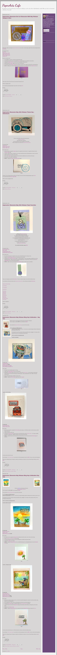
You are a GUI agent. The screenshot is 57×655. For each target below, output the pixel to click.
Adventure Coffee (6, 152)
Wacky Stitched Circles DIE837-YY (8, 366)
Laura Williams (5, 285)
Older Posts (38, 648)
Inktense (12, 471)
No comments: (14, 187)
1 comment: (13, 94)
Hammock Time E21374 (6, 595)
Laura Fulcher (4, 299)
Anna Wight (4, 293)
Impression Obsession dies (16, 47)
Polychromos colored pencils (10, 538)
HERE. (22, 85)
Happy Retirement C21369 (6, 533)
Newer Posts (5, 648)
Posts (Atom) (8, 651)
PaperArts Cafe (11, 5)
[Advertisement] (21, 103)
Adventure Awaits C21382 (6, 426)
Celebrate (9, 540)
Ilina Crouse (4, 296)
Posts (45, 29)
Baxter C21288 (5, 250)
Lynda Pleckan (5, 289)
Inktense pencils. (25, 372)
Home (22, 648)
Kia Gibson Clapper (5, 298)
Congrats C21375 (5, 364)
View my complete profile (46, 26)
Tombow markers (29, 433)
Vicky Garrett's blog (10, 457)
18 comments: (14, 469)
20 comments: (14, 644)
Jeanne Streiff (4, 297)
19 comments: (14, 311)
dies (5, 96)
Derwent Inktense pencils (24, 603)
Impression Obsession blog (26, 142)
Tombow (15, 471)
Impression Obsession (9, 96)
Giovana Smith (5, 295)
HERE (35, 175)
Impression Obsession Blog (22, 243)
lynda (47, 15)
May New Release (19, 489)
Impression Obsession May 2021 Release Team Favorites (19, 205)
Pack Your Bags (19, 261)
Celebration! (24, 489)
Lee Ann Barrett (5, 287)
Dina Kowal (4, 294)
